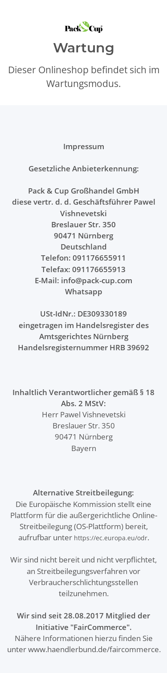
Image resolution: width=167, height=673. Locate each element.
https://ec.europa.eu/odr (110, 538)
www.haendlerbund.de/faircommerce (93, 649)
